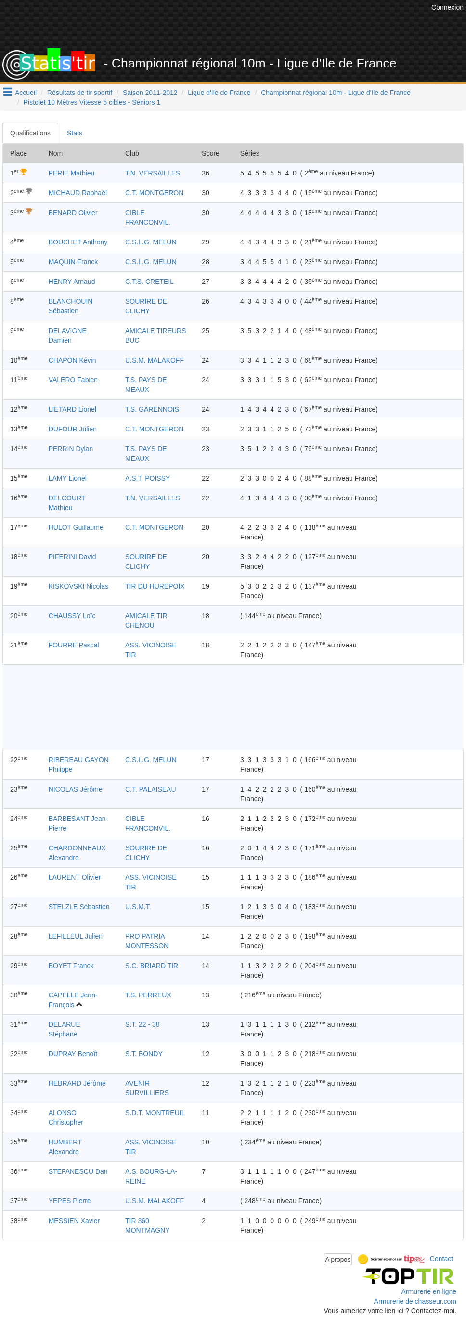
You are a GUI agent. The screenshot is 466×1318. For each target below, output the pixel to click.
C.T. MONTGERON (154, 193)
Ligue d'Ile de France (219, 92)
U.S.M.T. (138, 907)
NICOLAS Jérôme (76, 789)
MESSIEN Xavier (74, 1220)
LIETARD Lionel (72, 409)
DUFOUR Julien (73, 429)
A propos (338, 1259)
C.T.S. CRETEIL (149, 281)
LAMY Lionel (68, 478)
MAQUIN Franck (73, 262)
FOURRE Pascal (74, 645)
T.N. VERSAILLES (152, 173)
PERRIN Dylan (71, 449)
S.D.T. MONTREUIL (155, 1112)
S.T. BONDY (144, 1054)
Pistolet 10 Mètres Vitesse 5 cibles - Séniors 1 (92, 102)
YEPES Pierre (70, 1201)
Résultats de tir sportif (79, 92)
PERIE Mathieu (72, 173)
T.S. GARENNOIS (152, 409)
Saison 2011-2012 (150, 92)
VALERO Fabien (73, 380)
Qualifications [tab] (30, 133)
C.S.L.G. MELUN (151, 242)
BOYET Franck (71, 965)
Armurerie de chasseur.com (415, 1301)
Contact (441, 1259)
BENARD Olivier (73, 212)
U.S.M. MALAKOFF (154, 360)
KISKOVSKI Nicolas (79, 586)
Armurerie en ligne (428, 1291)
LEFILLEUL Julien (76, 936)
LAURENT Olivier (75, 877)
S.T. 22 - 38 (142, 1024)
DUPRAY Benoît (73, 1054)
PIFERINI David (72, 557)
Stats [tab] (74, 133)
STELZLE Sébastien (79, 907)
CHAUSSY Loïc (72, 615)
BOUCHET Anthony (78, 242)
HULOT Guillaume (76, 527)
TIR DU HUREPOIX (155, 586)
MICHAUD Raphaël (78, 193)
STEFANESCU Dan (78, 1171)
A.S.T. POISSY (147, 478)
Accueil (26, 92)
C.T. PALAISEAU (150, 789)
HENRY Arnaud (72, 281)
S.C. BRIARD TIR (151, 965)
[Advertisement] (253, 24)
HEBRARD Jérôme (77, 1083)
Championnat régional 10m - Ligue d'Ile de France (336, 92)
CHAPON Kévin (72, 360)
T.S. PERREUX (148, 995)
